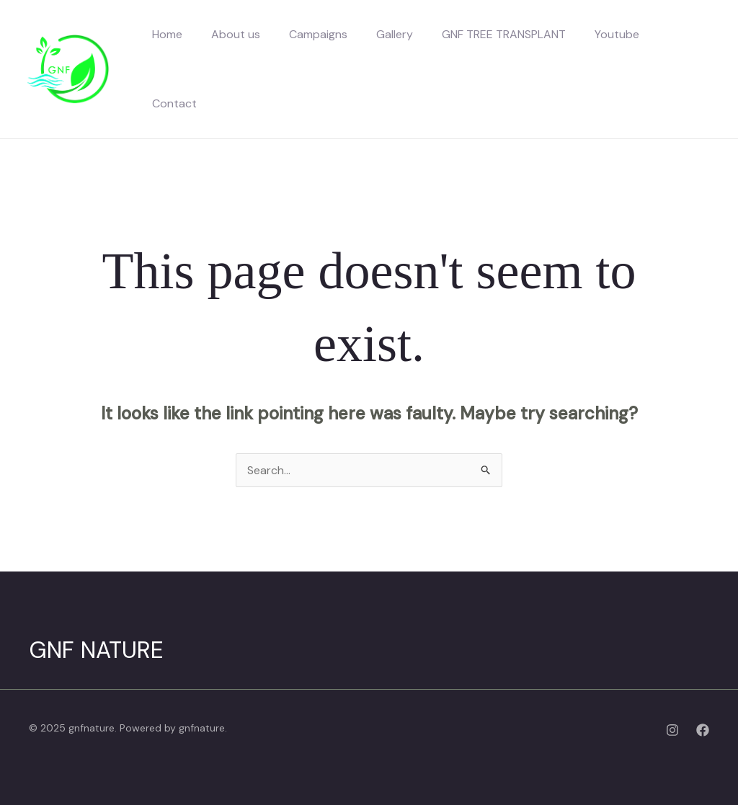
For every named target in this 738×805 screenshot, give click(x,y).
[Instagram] (672, 730)
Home (167, 34)
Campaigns (318, 34)
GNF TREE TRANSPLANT (504, 34)
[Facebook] (702, 730)
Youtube (617, 34)
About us (235, 34)
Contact (174, 103)
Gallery (394, 34)
